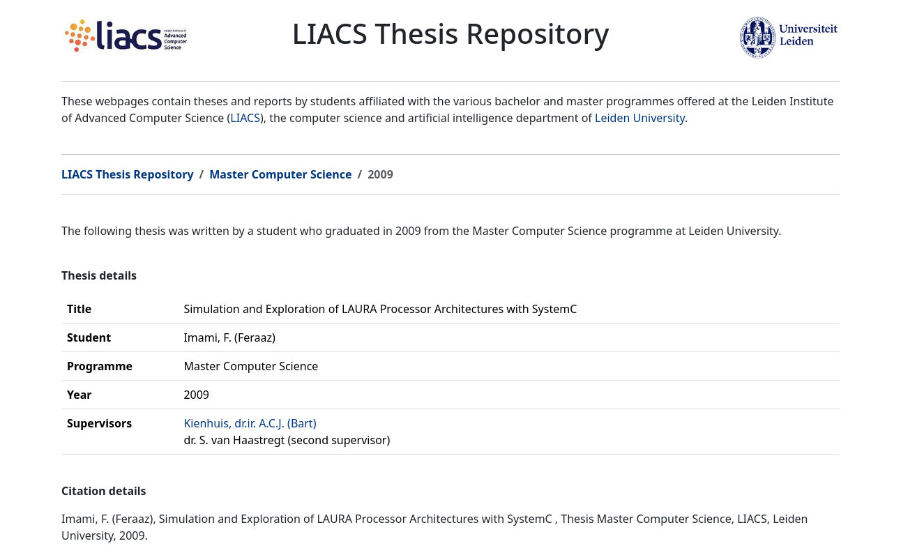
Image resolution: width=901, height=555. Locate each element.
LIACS (245, 118)
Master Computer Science (280, 174)
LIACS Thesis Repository (127, 174)
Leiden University (640, 118)
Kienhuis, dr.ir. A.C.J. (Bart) (249, 423)
